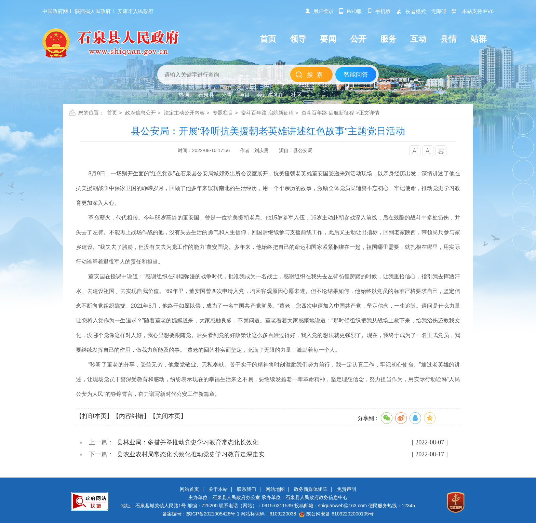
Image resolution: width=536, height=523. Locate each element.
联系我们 (246, 489)
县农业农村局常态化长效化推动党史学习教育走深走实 (191, 454)
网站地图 (275, 489)
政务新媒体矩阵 (310, 489)
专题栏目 (223, 113)
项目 (244, 95)
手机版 (379, 11)
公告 (226, 95)
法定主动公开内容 (184, 113)
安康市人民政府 (135, 11)
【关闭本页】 (168, 416)
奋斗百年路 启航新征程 (267, 113)
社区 (296, 95)
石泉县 (206, 95)
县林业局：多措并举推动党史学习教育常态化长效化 (187, 442)
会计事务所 (270, 95)
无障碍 (438, 11)
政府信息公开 (140, 113)
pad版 (350, 11)
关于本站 (218, 489)
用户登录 (319, 11)
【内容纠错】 (131, 416)
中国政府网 (55, 11)
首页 (112, 113)
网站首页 (189, 489)
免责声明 (346, 489)
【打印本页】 (94, 416)
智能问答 (356, 74)
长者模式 (411, 11)
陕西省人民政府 (93, 11)
